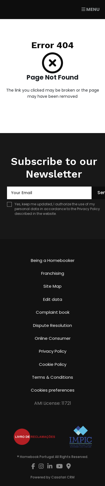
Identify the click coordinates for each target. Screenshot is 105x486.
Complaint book (52, 312)
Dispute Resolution (52, 325)
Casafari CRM (62, 477)
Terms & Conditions (52, 377)
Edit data (52, 299)
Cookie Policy (52, 364)
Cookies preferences (52, 390)
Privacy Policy (88, 208)
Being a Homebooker (52, 260)
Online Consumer (53, 338)
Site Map (52, 286)
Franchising (52, 273)
